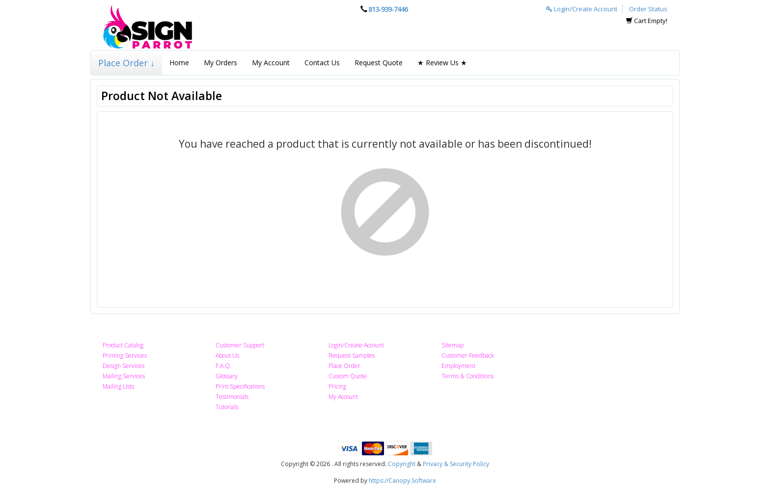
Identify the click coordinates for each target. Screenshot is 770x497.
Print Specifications (240, 386)
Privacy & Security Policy (456, 464)
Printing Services (125, 355)
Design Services (123, 366)
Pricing (337, 386)
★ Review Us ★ (442, 62)
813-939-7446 (388, 9)
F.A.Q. (223, 366)
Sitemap (452, 345)
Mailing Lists (118, 386)
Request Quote (379, 62)
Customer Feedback (467, 355)
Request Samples (352, 355)
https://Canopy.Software (402, 480)
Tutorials (227, 407)
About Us (227, 355)
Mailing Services (124, 376)
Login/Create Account (581, 8)
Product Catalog (123, 345)
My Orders (220, 62)
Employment (458, 366)
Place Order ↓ (126, 63)
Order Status (648, 8)
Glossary (227, 376)
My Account (271, 62)
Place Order (344, 366)
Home (179, 62)
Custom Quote (348, 376)
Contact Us (322, 62)
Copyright (401, 464)
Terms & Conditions (467, 376)
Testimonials (232, 396)
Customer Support (240, 345)
